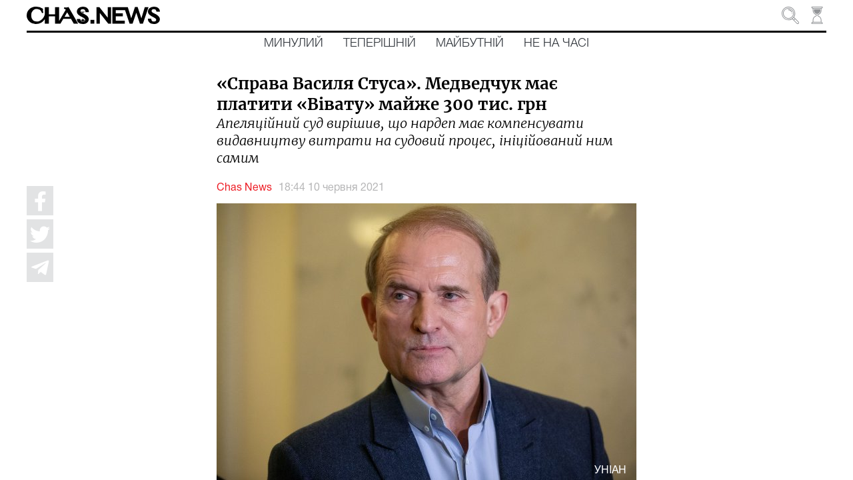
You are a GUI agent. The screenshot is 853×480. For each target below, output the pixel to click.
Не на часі (556, 43)
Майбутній (470, 43)
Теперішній (379, 43)
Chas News (244, 188)
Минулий (293, 43)
